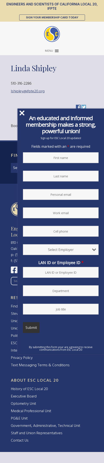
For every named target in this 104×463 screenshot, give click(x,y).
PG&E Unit (19, 418)
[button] (49, 51)
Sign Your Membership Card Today (52, 17)
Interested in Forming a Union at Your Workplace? (51, 350)
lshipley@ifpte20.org (28, 91)
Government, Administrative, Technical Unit (45, 426)
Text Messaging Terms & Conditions (40, 365)
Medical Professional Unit (31, 411)
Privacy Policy (22, 358)
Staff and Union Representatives (36, 433)
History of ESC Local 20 (29, 389)
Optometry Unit (23, 403)
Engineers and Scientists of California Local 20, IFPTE (52, 6)
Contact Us (20, 440)
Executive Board (24, 396)
